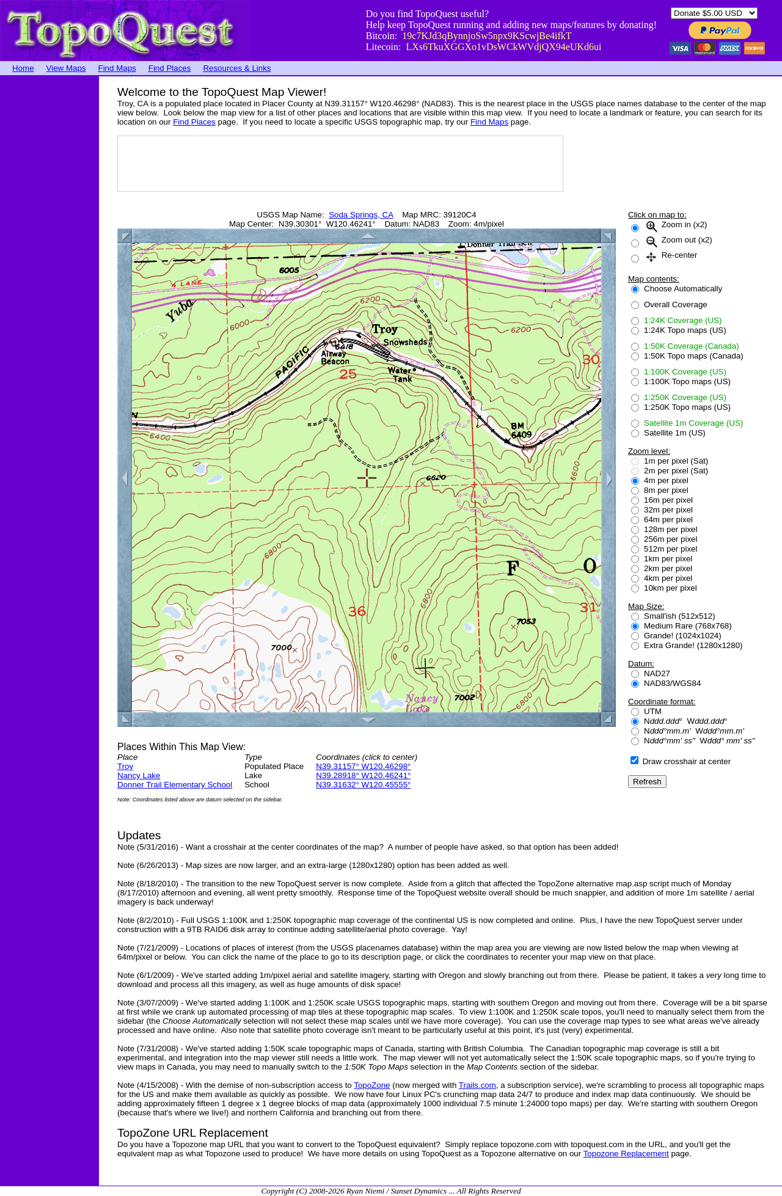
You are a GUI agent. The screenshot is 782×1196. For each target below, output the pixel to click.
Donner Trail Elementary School (174, 784)
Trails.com (477, 1085)
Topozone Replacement (626, 1153)
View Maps (66, 68)
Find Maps (117, 68)
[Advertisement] (49, 259)
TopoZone (372, 1085)
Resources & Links (237, 68)
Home (23, 68)
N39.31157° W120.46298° (363, 766)
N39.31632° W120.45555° (363, 784)
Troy (125, 766)
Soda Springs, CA (361, 214)
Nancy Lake (138, 775)
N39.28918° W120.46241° (363, 775)
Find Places (169, 68)
